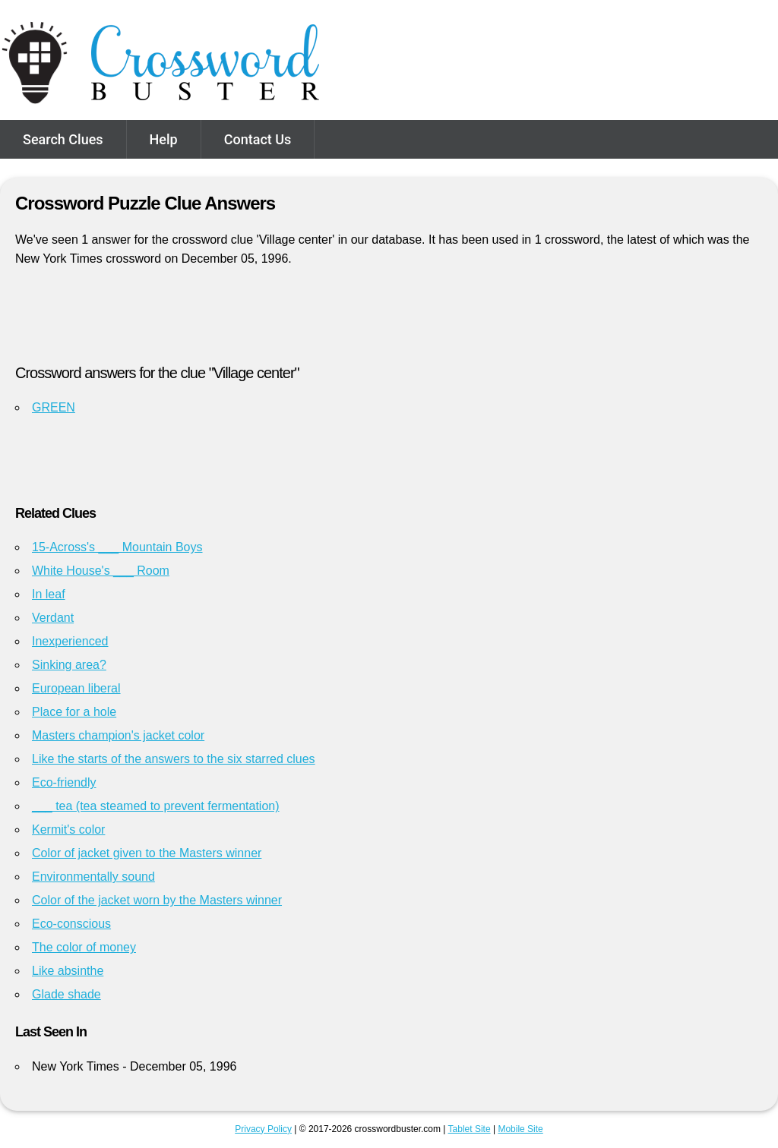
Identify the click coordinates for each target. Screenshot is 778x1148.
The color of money (84, 947)
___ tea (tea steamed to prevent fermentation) (156, 806)
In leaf (48, 594)
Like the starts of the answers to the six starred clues (173, 758)
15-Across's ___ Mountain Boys (117, 547)
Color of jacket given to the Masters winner (146, 853)
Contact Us (258, 139)
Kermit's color (68, 829)
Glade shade (66, 994)
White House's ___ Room (100, 570)
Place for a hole (74, 711)
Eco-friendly (64, 782)
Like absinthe (67, 970)
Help (164, 139)
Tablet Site (469, 1129)
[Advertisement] (389, 322)
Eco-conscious (71, 923)
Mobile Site (520, 1129)
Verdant (53, 617)
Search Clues (63, 139)
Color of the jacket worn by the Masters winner (157, 900)
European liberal (76, 688)
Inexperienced (70, 641)
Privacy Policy (263, 1129)
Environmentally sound (93, 876)
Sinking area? (69, 664)
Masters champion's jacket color (118, 735)
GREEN (53, 407)
